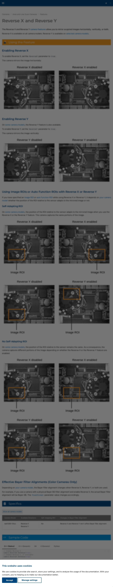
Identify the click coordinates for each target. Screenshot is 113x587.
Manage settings (29, 580)
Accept (9, 580)
